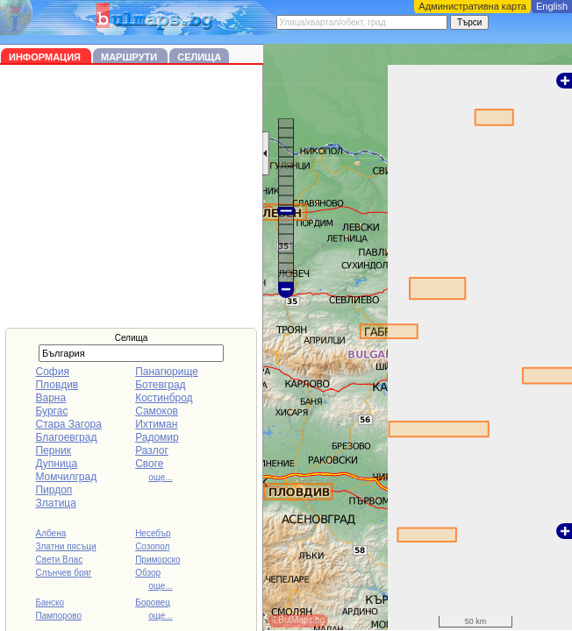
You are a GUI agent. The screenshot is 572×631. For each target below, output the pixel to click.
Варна (50, 398)
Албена (50, 533)
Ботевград (160, 385)
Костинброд (163, 398)
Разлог (151, 450)
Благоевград (66, 437)
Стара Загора (68, 424)
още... (160, 477)
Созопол (152, 546)
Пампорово (58, 615)
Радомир (157, 437)
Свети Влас (58, 559)
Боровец (152, 602)
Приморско (157, 559)
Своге (149, 463)
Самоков (156, 411)
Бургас (51, 411)
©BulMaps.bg (298, 620)
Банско (49, 602)
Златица (55, 503)
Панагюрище (166, 371)
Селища (199, 57)
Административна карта (472, 6)
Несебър (152, 533)
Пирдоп (53, 490)
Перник (53, 450)
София (51, 371)
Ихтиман (156, 424)
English (552, 6)
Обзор (148, 573)
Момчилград (66, 477)
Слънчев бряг (63, 573)
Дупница (56, 463)
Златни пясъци (65, 546)
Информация (46, 57)
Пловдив (56, 385)
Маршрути (130, 57)
